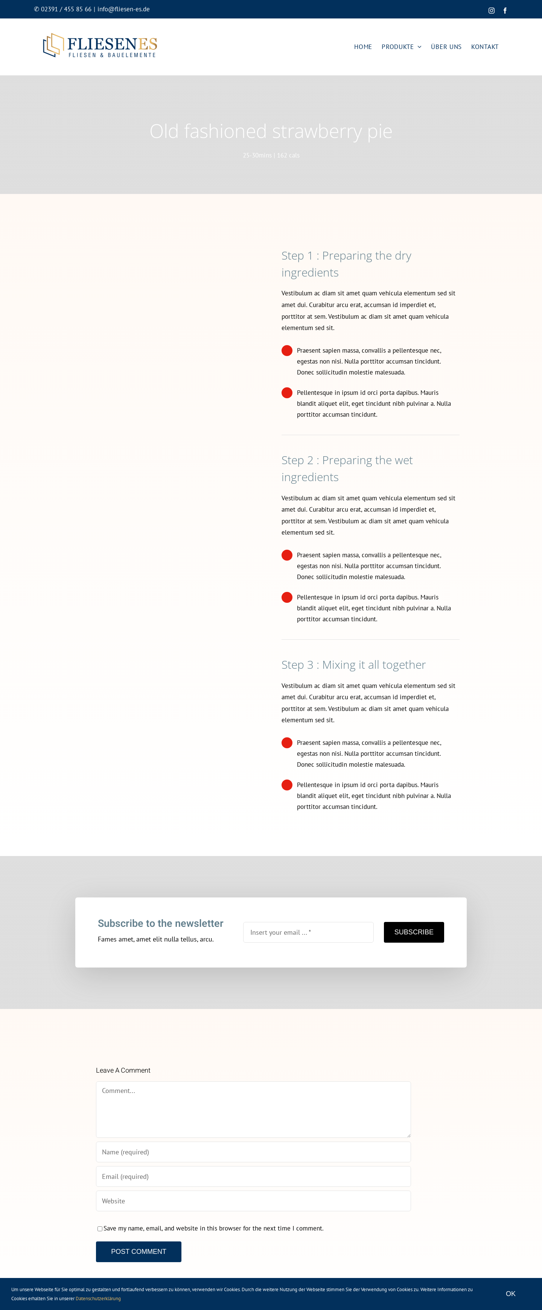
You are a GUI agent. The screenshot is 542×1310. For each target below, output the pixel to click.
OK (511, 1294)
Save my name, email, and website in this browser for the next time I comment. (214, 1228)
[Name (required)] (253, 1152)
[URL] (253, 1201)
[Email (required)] (253, 1176)
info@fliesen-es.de (123, 9)
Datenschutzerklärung (98, 1298)
